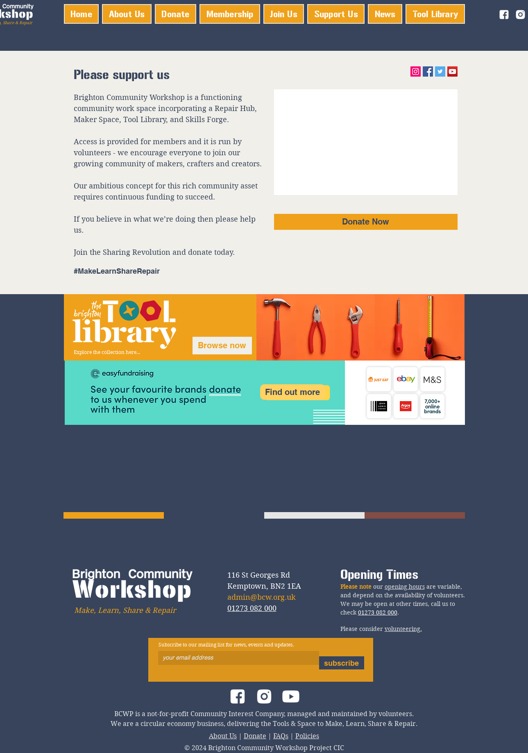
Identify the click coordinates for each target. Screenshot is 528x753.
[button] (229, 14)
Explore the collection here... (107, 352)
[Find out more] (292, 392)
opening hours (405, 586)
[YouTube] (452, 71)
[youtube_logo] (290, 696)
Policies (307, 736)
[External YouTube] (365, 142)
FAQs (280, 736)
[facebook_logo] (504, 14)
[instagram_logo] (520, 14)
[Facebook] (428, 71)
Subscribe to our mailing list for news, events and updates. (226, 644)
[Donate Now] (366, 222)
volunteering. (403, 629)
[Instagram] (415, 71)
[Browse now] (222, 345)
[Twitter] (440, 71)
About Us (223, 736)
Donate (255, 736)
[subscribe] (341, 662)
